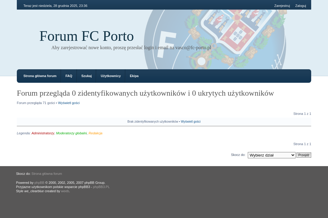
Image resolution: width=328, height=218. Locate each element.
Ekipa (134, 76)
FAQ (68, 76)
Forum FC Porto (86, 36)
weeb (65, 191)
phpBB (39, 182)
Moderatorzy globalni (71, 133)
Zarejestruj (282, 5)
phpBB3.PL (101, 187)
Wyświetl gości (69, 103)
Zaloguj (300, 5)
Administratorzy (43, 133)
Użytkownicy (111, 76)
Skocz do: (238, 155)
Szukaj (86, 76)
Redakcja (95, 133)
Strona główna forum (39, 76)
